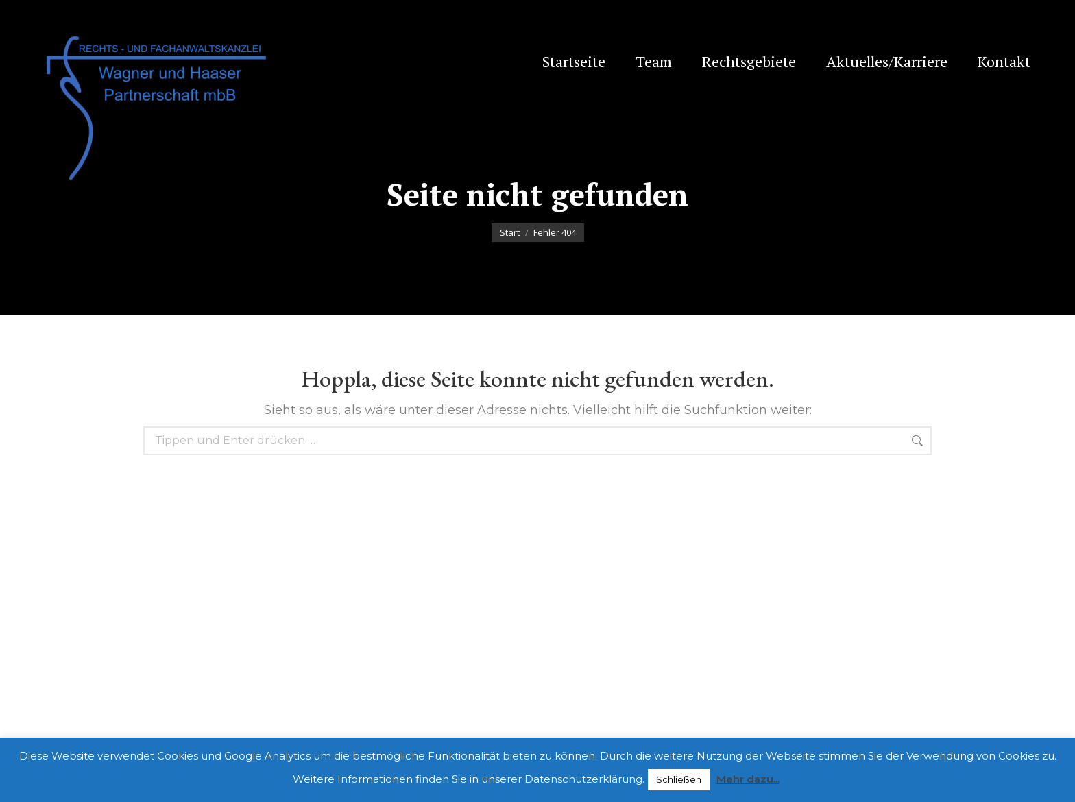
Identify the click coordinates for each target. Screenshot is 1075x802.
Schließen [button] (678, 779)
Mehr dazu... (748, 779)
